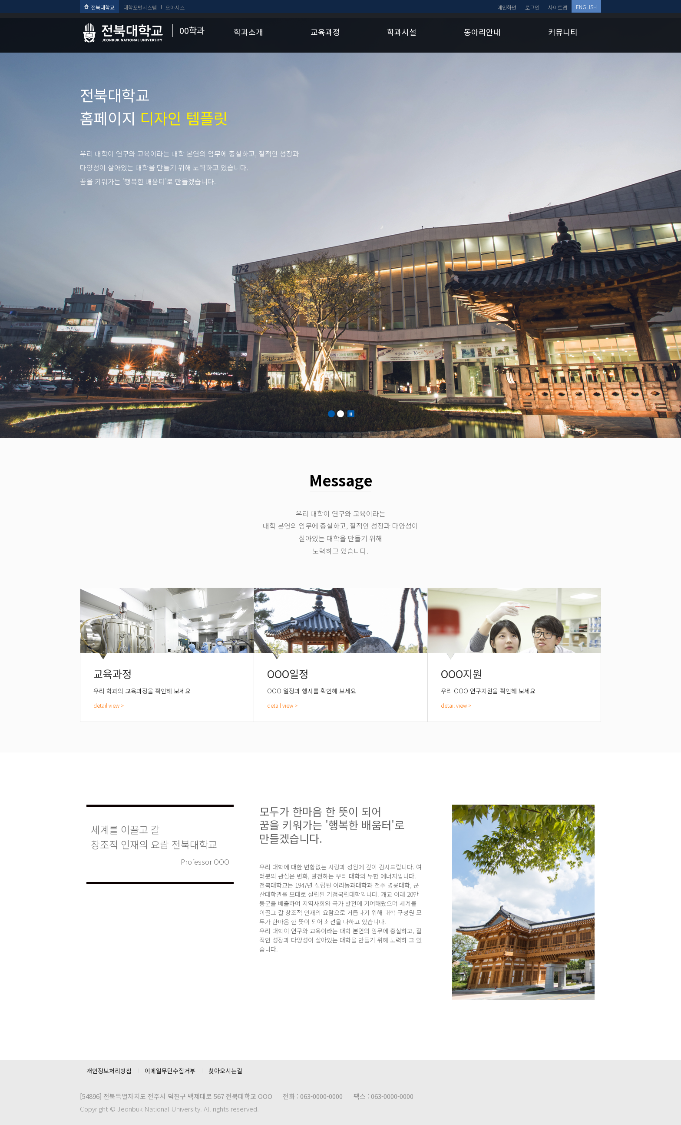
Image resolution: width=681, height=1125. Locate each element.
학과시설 (402, 31)
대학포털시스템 (140, 7)
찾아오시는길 (225, 1070)
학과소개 (248, 31)
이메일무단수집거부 (170, 1070)
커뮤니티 (563, 31)
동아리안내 (482, 31)
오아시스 (175, 7)
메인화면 (506, 7)
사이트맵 (557, 7)
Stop (350, 413)
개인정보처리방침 (109, 1070)
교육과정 (325, 31)
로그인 (532, 7)
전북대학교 (99, 7)
